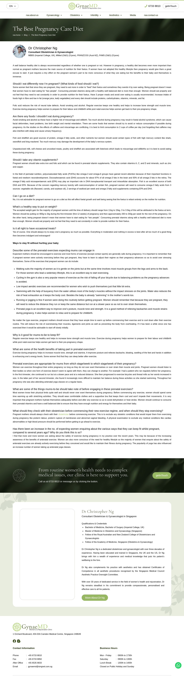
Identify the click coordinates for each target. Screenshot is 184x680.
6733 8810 (54, 481)
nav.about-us (32, 15)
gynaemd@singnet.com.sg (40, 666)
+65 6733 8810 (35, 655)
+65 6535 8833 (35, 663)
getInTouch (170, 6)
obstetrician (63, 414)
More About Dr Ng (95, 597)
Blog (25, 35)
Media (133, 15)
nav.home (16, 35)
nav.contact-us (151, 15)
